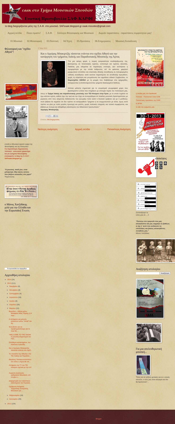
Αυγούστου (13, 297)
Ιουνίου (12, 301)
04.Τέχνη (67, 41)
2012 (9, 404)
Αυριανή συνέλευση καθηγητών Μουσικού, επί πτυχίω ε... (19, 375)
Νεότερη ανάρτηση (48, 129)
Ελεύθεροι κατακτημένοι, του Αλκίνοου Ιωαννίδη (19, 343)
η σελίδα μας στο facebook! (146, 93)
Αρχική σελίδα (15, 33)
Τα (8, 268)
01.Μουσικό (16, 41)
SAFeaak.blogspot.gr (13, 158)
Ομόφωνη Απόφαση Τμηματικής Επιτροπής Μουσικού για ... (18, 389)
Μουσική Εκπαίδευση (126, 41)
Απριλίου (13, 305)
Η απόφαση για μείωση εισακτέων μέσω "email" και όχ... (20, 321)
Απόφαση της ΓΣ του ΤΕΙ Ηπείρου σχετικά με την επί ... (20, 367)
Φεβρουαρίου (14, 395)
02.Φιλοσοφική (34, 41)
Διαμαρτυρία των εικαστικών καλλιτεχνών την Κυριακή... (20, 382)
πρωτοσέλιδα (13, 268)
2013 (9, 283)
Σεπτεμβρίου (14, 294)
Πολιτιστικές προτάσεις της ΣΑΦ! (148, 100)
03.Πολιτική (52, 41)
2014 (9, 280)
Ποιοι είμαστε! (34, 33)
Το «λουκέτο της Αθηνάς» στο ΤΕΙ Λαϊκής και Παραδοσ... (20, 355)
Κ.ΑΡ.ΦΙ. (139, 104)
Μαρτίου (12, 308)
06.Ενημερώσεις (103, 41)
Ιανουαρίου (13, 399)
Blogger (99, 419)
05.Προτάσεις (83, 41)
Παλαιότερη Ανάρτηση (119, 129)
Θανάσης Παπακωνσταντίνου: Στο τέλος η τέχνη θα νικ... (20, 360)
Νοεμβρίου (13, 286)
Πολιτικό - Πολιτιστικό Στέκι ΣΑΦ (148, 97)
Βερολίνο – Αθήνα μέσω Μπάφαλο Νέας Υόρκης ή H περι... (20, 313)
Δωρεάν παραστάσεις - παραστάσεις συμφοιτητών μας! (125, 33)
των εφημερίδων (22, 268)
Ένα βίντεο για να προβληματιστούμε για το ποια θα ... (19, 329)
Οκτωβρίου (13, 290)
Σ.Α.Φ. (49, 33)
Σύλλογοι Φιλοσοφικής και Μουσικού (75, 33)
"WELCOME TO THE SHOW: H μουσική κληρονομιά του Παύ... (20, 337)
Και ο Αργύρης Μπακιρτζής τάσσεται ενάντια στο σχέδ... (20, 349)
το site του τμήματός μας (145, 107)
